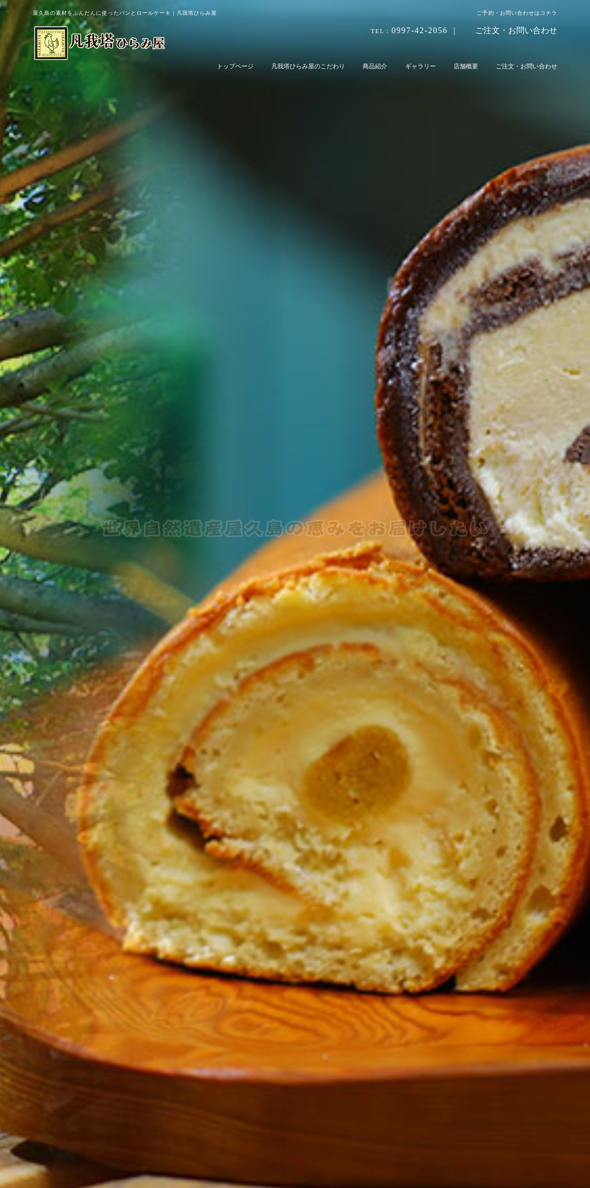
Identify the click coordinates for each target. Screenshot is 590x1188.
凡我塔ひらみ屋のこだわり (308, 66)
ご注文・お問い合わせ (516, 30)
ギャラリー (420, 66)
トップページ (235, 66)
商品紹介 (375, 66)
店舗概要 (466, 66)
